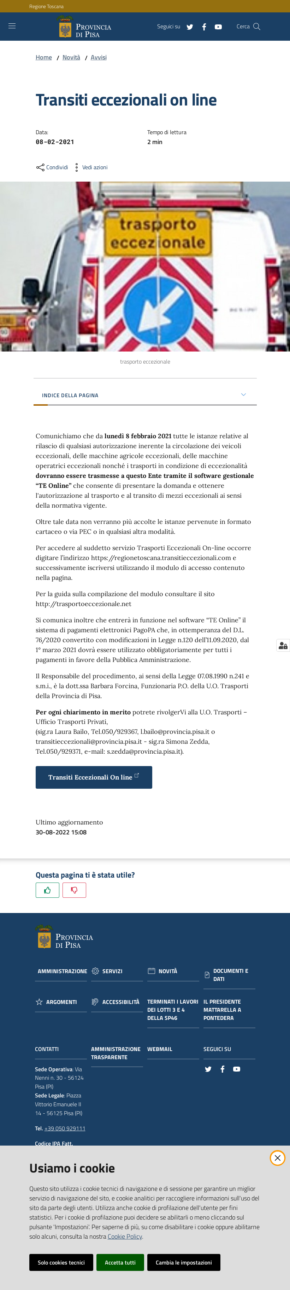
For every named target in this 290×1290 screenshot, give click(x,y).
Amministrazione (62, 971)
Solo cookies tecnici (61, 1262)
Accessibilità (121, 1002)
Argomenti (61, 1002)
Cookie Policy (125, 1236)
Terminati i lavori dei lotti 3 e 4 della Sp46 (173, 1010)
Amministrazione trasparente (116, 1053)
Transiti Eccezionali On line (94, 776)
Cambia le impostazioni (184, 1262)
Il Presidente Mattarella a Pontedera (222, 1010)
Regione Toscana (46, 6)
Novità (71, 57)
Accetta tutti (120, 1262)
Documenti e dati (230, 975)
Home (44, 57)
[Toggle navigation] (12, 26)
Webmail (163, 1049)
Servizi (112, 971)
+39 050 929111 (65, 1128)
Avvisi (99, 57)
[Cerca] (257, 26)
